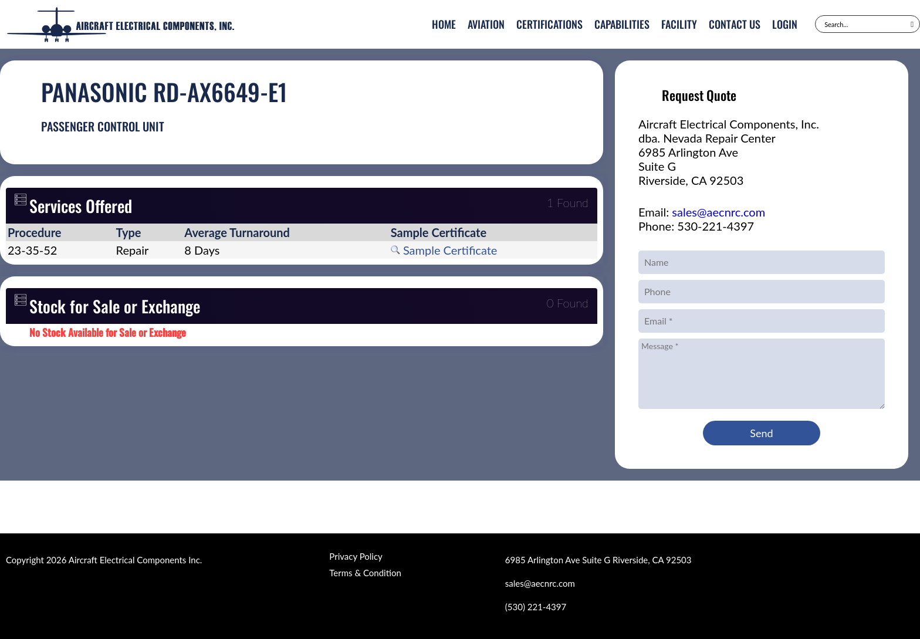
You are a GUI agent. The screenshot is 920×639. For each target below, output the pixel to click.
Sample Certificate (444, 250)
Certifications (549, 24)
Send (761, 433)
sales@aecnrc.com (718, 212)
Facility (679, 24)
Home (444, 24)
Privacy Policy (355, 556)
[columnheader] (60, 232)
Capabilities (622, 24)
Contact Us (734, 24)
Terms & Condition (365, 572)
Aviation (486, 24)
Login (784, 24)
